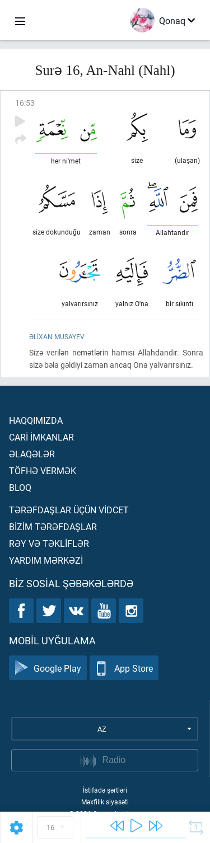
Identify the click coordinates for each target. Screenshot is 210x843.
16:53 (25, 102)
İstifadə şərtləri (105, 789)
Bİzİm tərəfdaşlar (53, 526)
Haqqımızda (36, 420)
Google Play (48, 668)
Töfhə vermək (42, 470)
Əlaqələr (32, 454)
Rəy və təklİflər (49, 543)
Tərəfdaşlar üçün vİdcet (69, 510)
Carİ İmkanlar (41, 437)
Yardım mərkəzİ (46, 560)
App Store (124, 668)
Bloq (20, 487)
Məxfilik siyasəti (105, 801)
